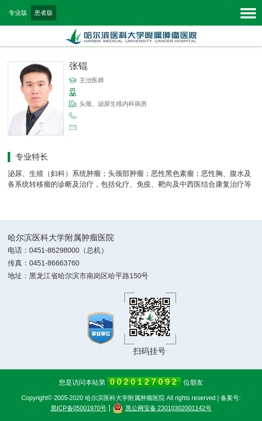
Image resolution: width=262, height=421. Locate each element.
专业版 (18, 12)
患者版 (43, 12)
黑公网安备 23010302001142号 (162, 408)
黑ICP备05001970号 (78, 408)
